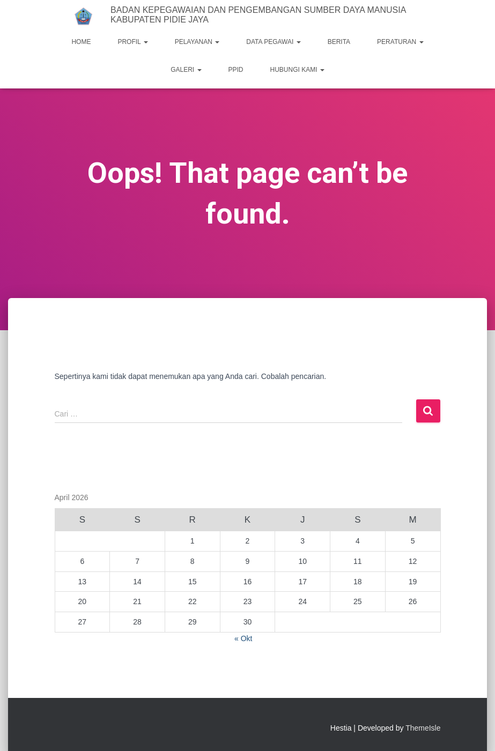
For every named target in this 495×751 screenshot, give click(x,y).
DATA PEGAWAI (273, 42)
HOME (81, 42)
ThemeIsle (422, 728)
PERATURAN (400, 42)
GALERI (186, 69)
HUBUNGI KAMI (297, 69)
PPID (235, 69)
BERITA (339, 42)
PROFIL (132, 42)
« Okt (243, 638)
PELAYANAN (197, 42)
